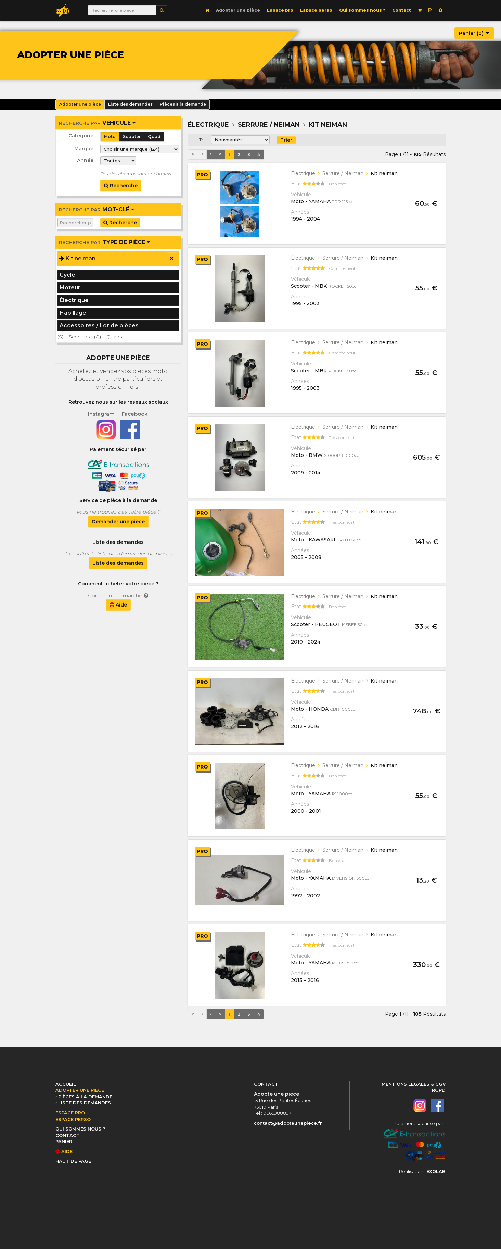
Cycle (67, 275)
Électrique (74, 300)
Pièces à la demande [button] (183, 104)
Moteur (70, 287)
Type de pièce (104, 242)
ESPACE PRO (70, 1112)
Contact (401, 10)
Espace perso (316, 10)
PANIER (63, 1141)
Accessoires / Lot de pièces (99, 325)
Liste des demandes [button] (130, 104)
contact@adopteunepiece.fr (288, 1123)
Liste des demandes (118, 563)
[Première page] (193, 154)
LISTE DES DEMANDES (84, 1103)
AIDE (64, 1151)
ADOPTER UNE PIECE (79, 1090)
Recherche (121, 186)
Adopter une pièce (238, 10)
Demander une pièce (118, 522)
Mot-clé (96, 209)
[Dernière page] (220, 154)
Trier (286, 140)
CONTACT (67, 1135)
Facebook (134, 414)
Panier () (474, 33)
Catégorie (80, 136)
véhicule (97, 123)
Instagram (101, 414)
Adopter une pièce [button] (80, 104)
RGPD (439, 1090)
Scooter (132, 136)
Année (85, 160)
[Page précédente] (202, 154)
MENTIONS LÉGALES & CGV (414, 1084)
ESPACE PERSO (73, 1119)
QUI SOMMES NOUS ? (80, 1129)
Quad (154, 136)
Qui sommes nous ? (362, 10)
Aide (118, 605)
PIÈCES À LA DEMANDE (85, 1096)
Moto (110, 136)
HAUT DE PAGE (73, 1161)
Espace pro (280, 10)
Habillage (73, 313)
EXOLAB (436, 1171)
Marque (83, 149)
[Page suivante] (210, 154)
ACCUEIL (65, 1084)
